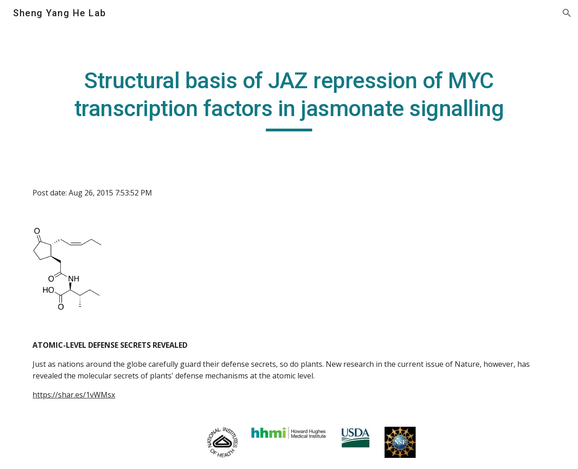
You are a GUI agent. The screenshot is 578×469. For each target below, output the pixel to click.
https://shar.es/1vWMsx (73, 395)
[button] (567, 13)
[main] (289, 99)
